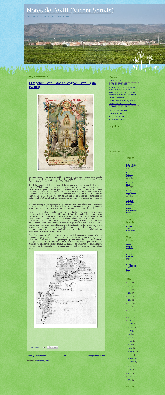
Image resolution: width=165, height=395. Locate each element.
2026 (130, 380)
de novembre (132, 358)
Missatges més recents (37, 355)
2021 (130, 321)
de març (130, 331)
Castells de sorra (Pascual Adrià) (131, 193)
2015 (130, 300)
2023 (130, 370)
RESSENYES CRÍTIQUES (118, 107)
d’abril (130, 334)
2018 (130, 310)
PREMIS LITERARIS (116, 97)
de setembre (132, 351)
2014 (130, 296)
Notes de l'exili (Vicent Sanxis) (70, 10)
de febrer (131, 327)
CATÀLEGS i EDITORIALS (118, 116)
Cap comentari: (35, 347)
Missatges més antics (95, 355)
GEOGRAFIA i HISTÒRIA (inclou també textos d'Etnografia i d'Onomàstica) (123, 88)
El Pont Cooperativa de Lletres (131, 210)
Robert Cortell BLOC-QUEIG (131, 166)
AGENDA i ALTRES (116, 113)
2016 (130, 303)
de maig (130, 337)
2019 (130, 314)
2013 (130, 293)
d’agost (130, 348)
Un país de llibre (130, 184)
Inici (66, 355)
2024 (130, 373)
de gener (131, 324)
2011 (130, 286)
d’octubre (131, 355)
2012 (130, 290)
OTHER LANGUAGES (117, 120)
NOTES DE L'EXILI (116, 81)
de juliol (130, 344)
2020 (130, 317)
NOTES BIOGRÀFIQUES (118, 84)
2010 (130, 283)
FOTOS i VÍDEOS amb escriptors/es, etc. (122, 101)
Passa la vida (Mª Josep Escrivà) (130, 175)
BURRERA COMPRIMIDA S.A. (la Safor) (131, 267)
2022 (130, 366)
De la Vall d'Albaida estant (129, 256)
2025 (130, 376)
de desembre (132, 362)
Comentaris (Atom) (42, 361)
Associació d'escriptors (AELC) (130, 202)
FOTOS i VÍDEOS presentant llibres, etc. (122, 104)
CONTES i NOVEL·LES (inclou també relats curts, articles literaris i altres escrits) (123, 93)
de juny (130, 341)
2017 (130, 307)
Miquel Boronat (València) (129, 246)
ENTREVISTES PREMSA (118, 110)
